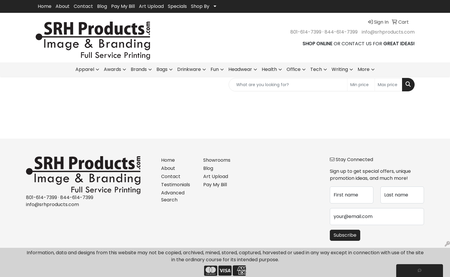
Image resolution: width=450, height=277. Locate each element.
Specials (177, 6)
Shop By (200, 6)
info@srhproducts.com (388, 32)
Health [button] (269, 69)
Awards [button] (112, 69)
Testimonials (175, 184)
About (63, 6)
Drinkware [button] (189, 69)
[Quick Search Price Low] (361, 84)
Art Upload (151, 6)
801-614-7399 (305, 32)
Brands (139, 69)
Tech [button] (316, 69)
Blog (102, 6)
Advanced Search (173, 196)
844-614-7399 (341, 32)
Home (44, 6)
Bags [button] (162, 69)
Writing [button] (340, 69)
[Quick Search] (288, 84)
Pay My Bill (123, 6)
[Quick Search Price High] (388, 84)
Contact (83, 6)
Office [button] (294, 69)
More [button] (364, 69)
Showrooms (216, 160)
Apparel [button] (84, 69)
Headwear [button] (240, 69)
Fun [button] (215, 69)
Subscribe (345, 235)
